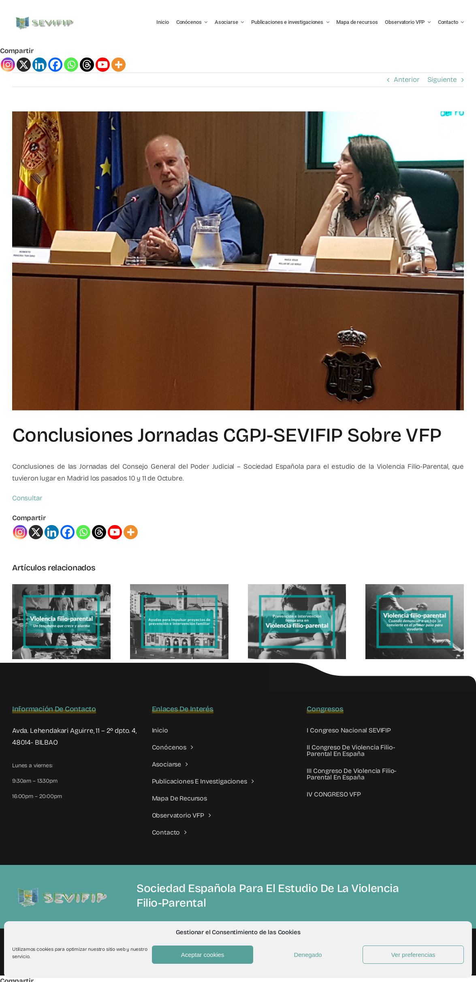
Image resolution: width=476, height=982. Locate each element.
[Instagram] (8, 65)
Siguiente (442, 79)
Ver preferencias (413, 954)
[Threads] (87, 65)
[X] (24, 65)
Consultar (27, 498)
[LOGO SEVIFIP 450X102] (45, 18)
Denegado (308, 954)
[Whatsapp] (71, 65)
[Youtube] (103, 65)
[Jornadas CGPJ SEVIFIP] (238, 260)
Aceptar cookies (202, 954)
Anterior (407, 79)
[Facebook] (55, 65)
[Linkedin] (39, 65)
